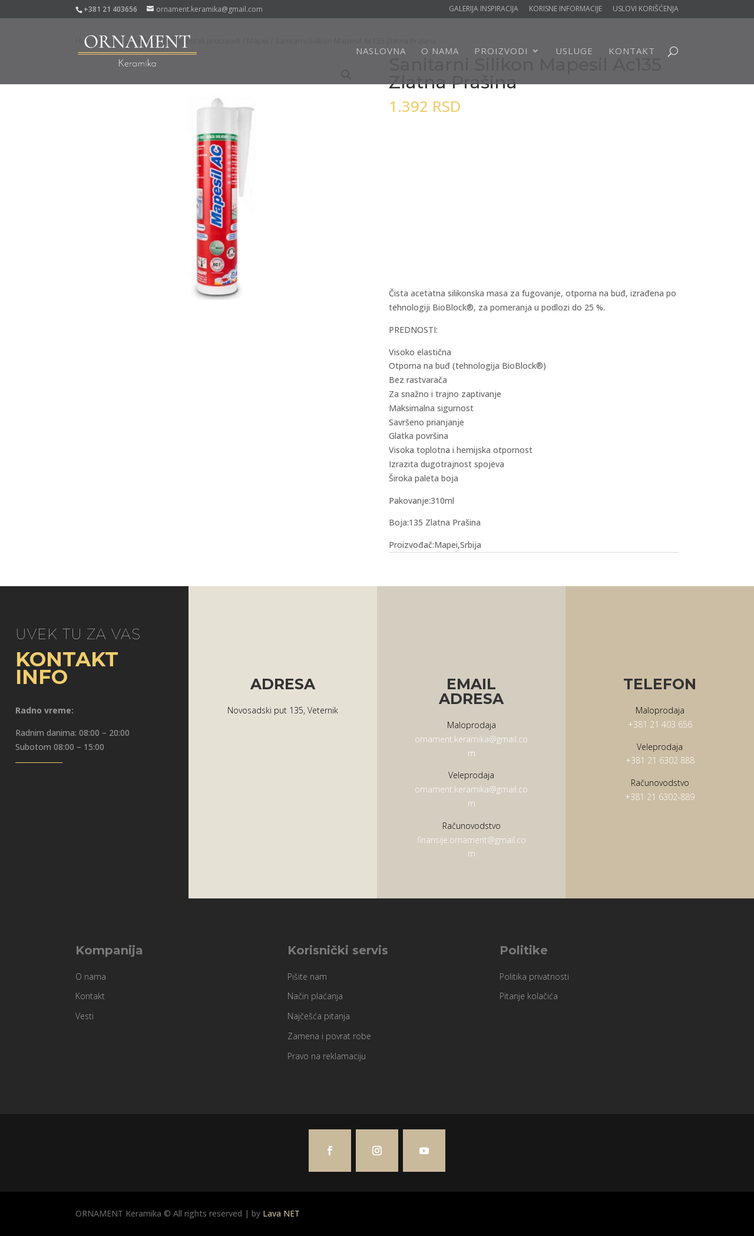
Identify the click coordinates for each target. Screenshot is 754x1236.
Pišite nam (307, 976)
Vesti (84, 1016)
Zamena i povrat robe (329, 1036)
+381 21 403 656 (660, 724)
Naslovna (381, 52)
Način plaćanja (315, 996)
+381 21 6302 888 (660, 760)
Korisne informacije (565, 9)
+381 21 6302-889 (660, 796)
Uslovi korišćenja (646, 9)
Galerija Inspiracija (483, 9)
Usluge (574, 52)
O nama (440, 52)
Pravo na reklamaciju (326, 1056)
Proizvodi (501, 52)
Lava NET (281, 1213)
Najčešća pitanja (318, 1016)
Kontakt (632, 52)
